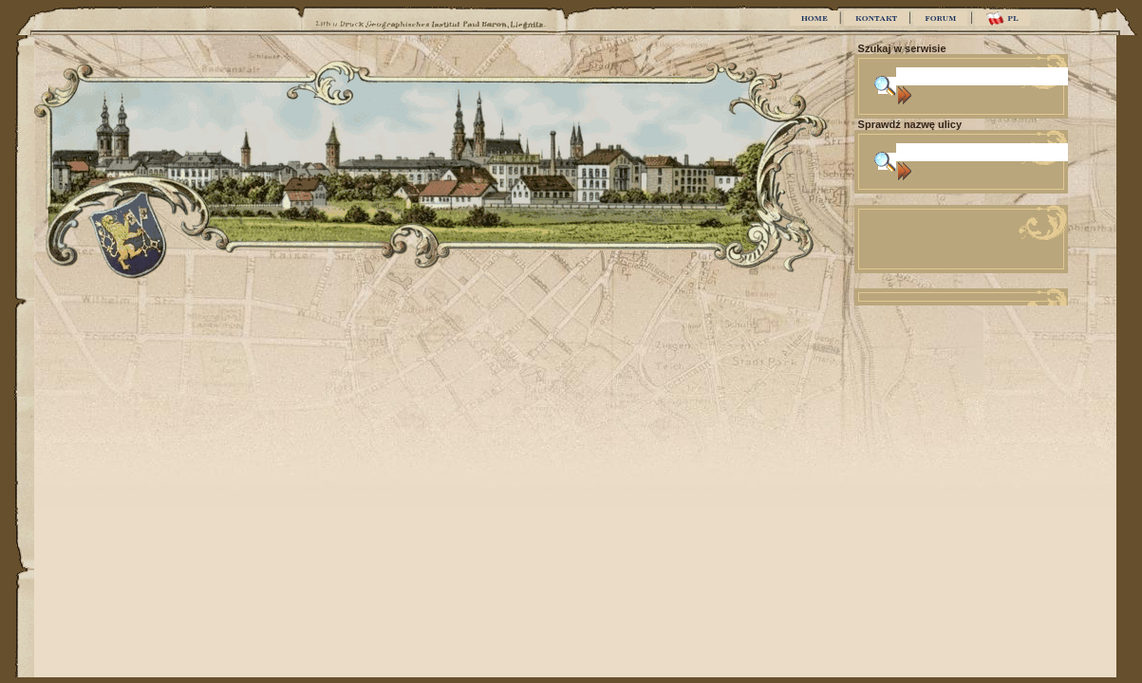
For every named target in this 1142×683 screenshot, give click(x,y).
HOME (814, 18)
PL (1002, 18)
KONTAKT (876, 18)
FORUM (940, 18)
